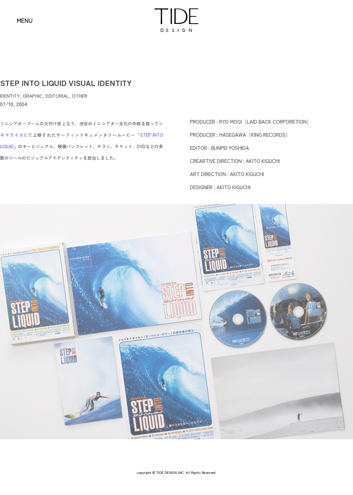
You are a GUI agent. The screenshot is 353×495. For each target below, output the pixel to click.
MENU (25, 20)
